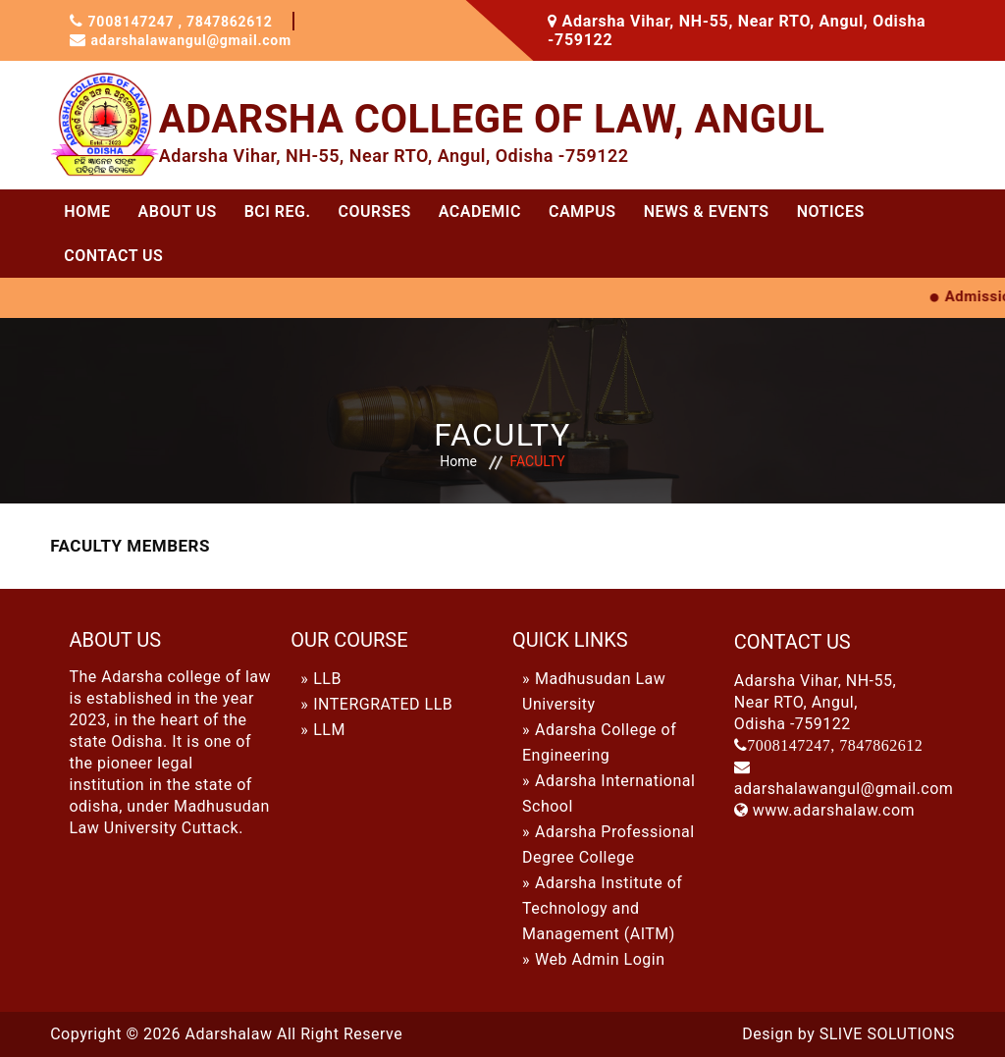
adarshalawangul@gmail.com (204, 39)
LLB (327, 678)
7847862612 (243, 21)
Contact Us (113, 255)
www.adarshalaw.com (834, 810)
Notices (831, 211)
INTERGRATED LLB (382, 704)
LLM (329, 729)
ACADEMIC (480, 211)
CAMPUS (582, 211)
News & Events (706, 211)
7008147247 (138, 21)
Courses (375, 211)
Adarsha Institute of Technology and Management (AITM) (602, 908)
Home (87, 211)
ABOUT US (177, 211)
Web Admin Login (600, 959)
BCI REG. (277, 211)
